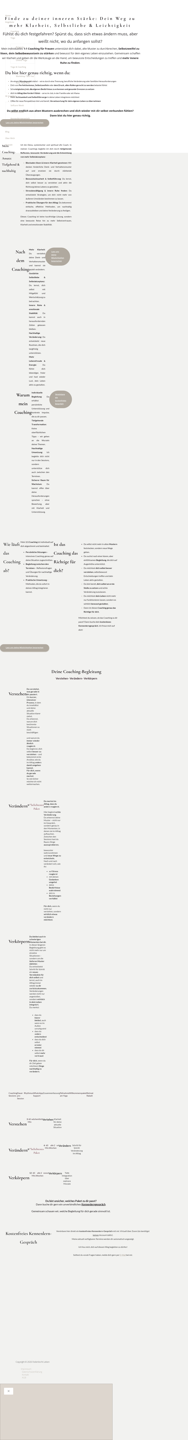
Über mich (10, 138)
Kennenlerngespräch (20, 118)
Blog (7, 131)
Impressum (26, 1369)
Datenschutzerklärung (32, 1371)
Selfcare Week (17, 105)
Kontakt (25, 1374)
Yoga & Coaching (18, 67)
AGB (24, 1377)
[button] (0, 151)
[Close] (8, 1391)
